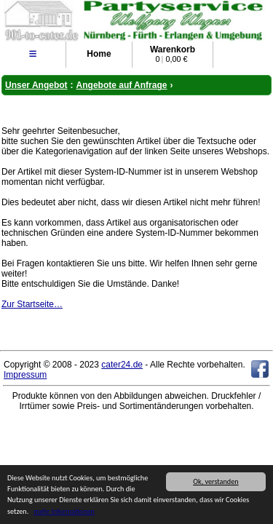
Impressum (25, 375)
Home (99, 54)
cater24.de (122, 365)
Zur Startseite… (32, 304)
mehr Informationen (64, 512)
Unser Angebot (36, 85)
